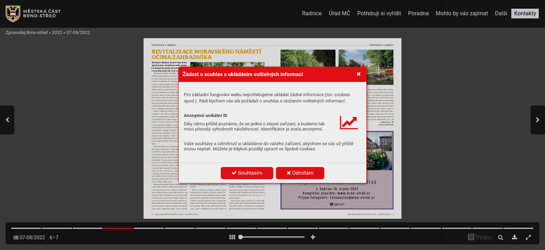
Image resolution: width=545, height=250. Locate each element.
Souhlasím (246, 173)
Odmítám (300, 173)
